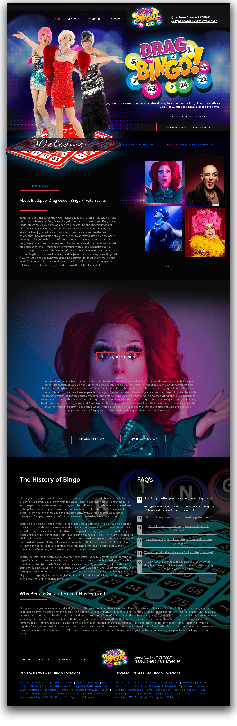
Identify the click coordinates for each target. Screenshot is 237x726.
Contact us (116, 19)
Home (56, 19)
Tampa (23, 697)
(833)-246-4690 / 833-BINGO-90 (194, 21)
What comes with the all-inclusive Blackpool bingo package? (178, 552)
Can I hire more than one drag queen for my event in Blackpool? (178, 528)
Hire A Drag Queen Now (91, 439)
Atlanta (80, 682)
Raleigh (73, 693)
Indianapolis (50, 689)
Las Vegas (202, 686)
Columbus (88, 697)
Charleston (93, 682)
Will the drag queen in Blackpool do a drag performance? (179, 517)
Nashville (92, 689)
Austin (69, 682)
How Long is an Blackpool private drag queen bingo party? (178, 498)
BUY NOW (39, 185)
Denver (59, 682)
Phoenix (104, 689)
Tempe (64, 689)
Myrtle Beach (93, 686)
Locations (93, 19)
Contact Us (85, 659)
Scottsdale (35, 689)
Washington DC (39, 697)
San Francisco (102, 693)
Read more (171, 266)
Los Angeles (77, 689)
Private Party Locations (144, 439)
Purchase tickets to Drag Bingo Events (188, 127)
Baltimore (60, 686)
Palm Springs (72, 697)
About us (73, 19)
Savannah (86, 693)
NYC (22, 682)
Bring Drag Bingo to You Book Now (191, 116)
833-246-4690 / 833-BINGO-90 (137, 144)
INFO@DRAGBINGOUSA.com (196, 144)
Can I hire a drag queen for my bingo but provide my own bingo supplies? (179, 541)
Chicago (47, 682)
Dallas (25, 686)
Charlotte (47, 686)
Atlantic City (34, 682)
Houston (106, 682)
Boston (35, 686)
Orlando (35, 693)
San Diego (56, 697)
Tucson (24, 693)
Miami (63, 693)
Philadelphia (76, 686)
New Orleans (49, 693)
